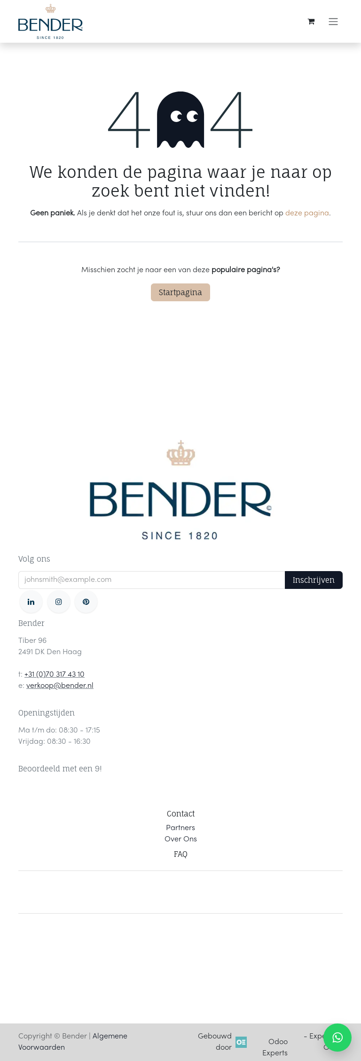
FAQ (181, 854)
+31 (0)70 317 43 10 (54, 675)
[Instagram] (58, 601)
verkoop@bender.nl (60, 686)
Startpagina (180, 292)
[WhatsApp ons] (337, 1037)
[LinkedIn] (31, 601)
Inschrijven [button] (314, 580)
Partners (180, 828)
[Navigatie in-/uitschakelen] (333, 21)
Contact (181, 813)
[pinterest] (86, 601)
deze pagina (307, 213)
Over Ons (181, 839)
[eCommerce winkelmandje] (310, 21)
